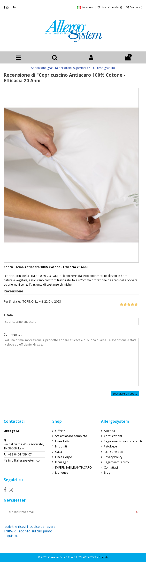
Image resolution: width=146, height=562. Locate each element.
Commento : (13, 335)
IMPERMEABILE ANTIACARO (73, 468)
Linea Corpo (63, 457)
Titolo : (9, 315)
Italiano (85, 7)
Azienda (109, 431)
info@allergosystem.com (25, 460)
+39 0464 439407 (20, 454)
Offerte (60, 431)
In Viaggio (62, 462)
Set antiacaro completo (71, 436)
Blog (107, 473)
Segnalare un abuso (125, 393)
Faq (15, 7)
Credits (103, 557)
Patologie (110, 446)
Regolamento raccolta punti (123, 441)
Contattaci (111, 468)
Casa (58, 452)
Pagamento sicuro (116, 462)
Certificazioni (113, 436)
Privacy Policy (113, 457)
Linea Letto (62, 441)
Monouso (61, 473)
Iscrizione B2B (113, 452)
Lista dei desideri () (110, 7)
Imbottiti (61, 446)
